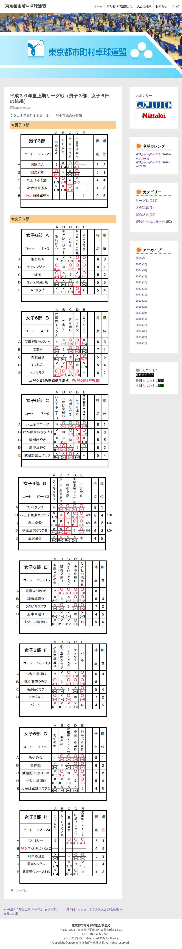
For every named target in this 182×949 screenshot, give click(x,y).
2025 (139, 264)
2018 (139, 306)
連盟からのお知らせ (150, 221)
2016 (139, 318)
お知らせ (161, 6)
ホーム (98, 6)
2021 (139, 288)
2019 (139, 300)
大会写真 (142, 207)
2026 (139, 258)
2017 (139, 312)
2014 (139, 330)
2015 (139, 324)
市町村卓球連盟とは (120, 6)
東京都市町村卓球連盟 (25, 6)
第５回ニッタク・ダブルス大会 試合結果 (94, 909)
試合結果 (142, 214)
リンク (175, 6)
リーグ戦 (21, 890)
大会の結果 (144, 6)
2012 (139, 343)
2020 (139, 294)
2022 (139, 282)
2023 (139, 276)
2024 (139, 270)
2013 (139, 337)
